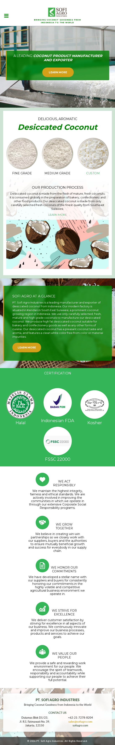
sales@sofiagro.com (80, 721)
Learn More (58, 72)
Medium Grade (57, 173)
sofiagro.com (80, 725)
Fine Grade (22, 173)
